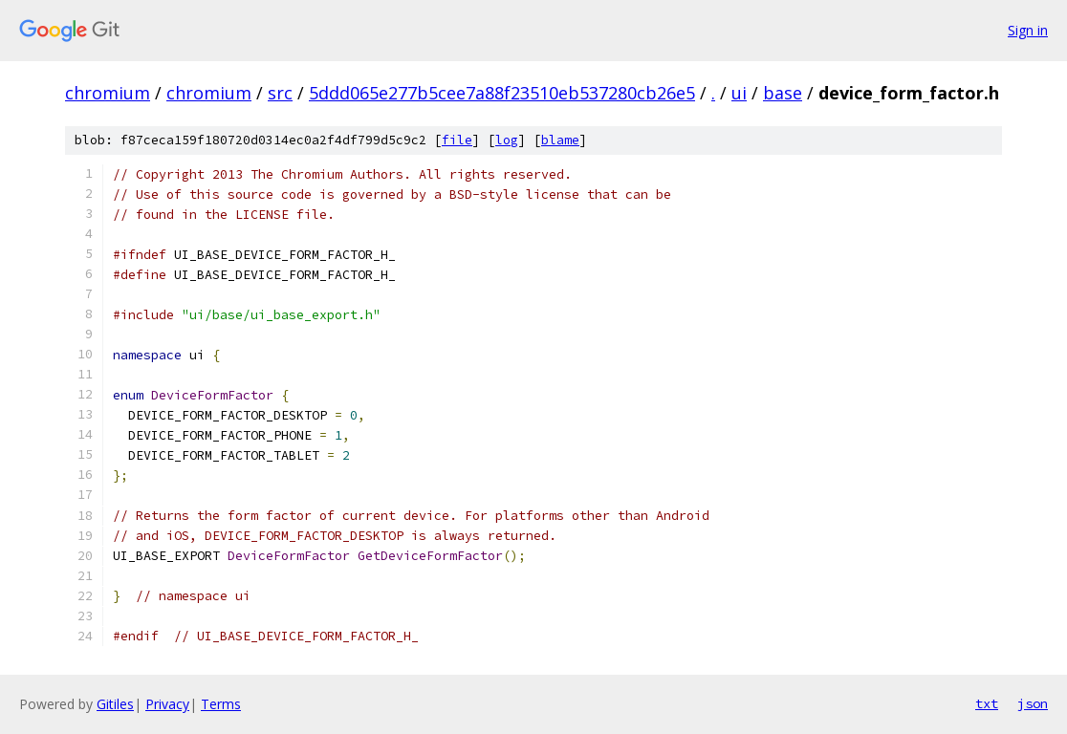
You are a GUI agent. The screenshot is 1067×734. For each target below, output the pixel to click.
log (506, 140)
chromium (107, 92)
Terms (221, 704)
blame (560, 140)
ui (739, 92)
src (280, 92)
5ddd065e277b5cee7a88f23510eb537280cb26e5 (502, 92)
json (1032, 703)
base (782, 92)
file (457, 140)
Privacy (167, 704)
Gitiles (115, 704)
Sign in (1028, 30)
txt (986, 703)
